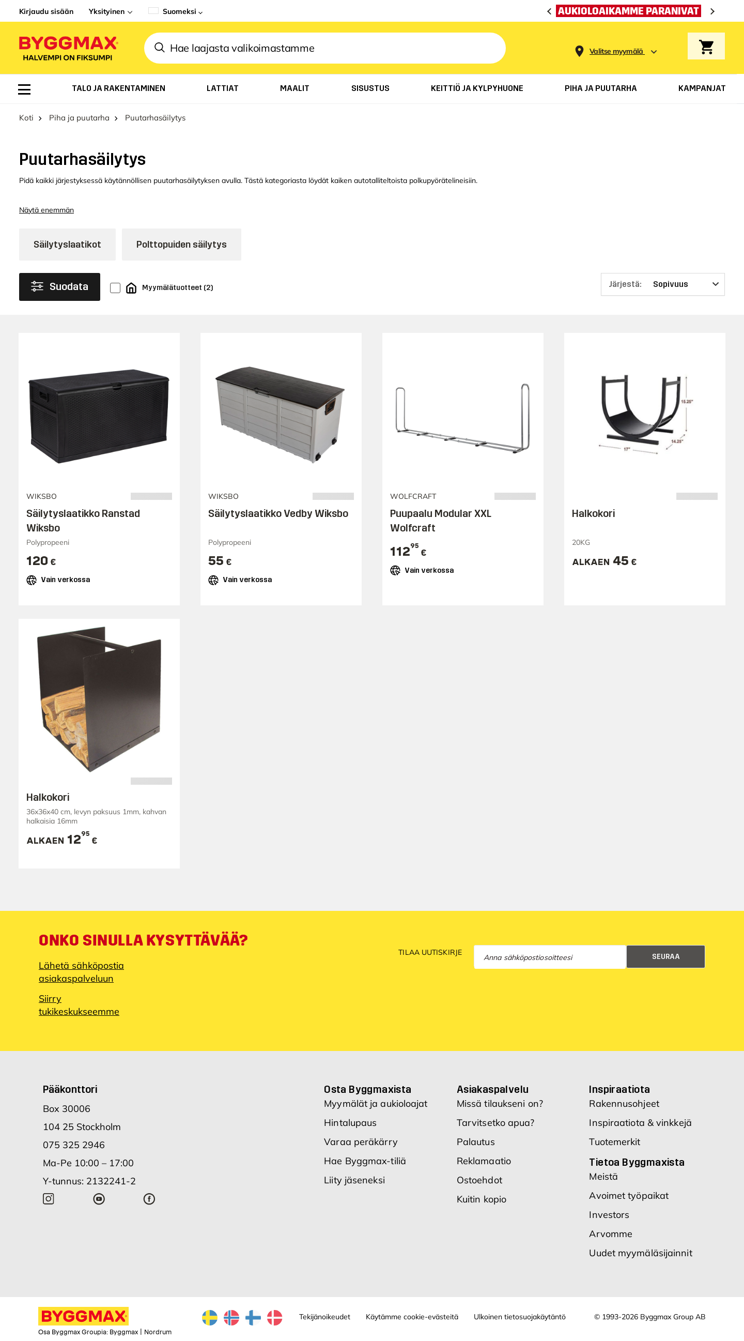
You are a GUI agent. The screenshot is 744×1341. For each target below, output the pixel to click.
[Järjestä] (663, 284)
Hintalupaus (350, 1123)
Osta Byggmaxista (367, 1089)
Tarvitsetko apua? (496, 1123)
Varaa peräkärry (361, 1142)
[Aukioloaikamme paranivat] (631, 11)
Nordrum (158, 1332)
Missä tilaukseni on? (500, 1103)
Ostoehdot (479, 1180)
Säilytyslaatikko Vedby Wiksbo (278, 513)
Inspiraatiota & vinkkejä (640, 1123)
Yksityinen (107, 11)
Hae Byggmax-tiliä (365, 1161)
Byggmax (124, 1332)
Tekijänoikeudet (324, 1316)
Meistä (603, 1176)
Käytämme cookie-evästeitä (412, 1316)
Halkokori (593, 513)
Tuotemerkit (614, 1142)
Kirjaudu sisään (46, 11)
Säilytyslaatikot (67, 244)
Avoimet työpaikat (629, 1195)
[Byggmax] (67, 48)
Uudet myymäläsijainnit (640, 1253)
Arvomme (610, 1234)
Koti (26, 118)
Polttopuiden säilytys (181, 244)
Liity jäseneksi (354, 1180)
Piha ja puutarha (79, 118)
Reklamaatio (484, 1161)
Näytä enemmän (46, 210)
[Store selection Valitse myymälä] (616, 51)
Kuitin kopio (481, 1199)
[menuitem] (24, 89)
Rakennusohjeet (624, 1103)
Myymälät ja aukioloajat (375, 1103)
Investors (609, 1215)
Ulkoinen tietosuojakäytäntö (520, 1316)
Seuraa (666, 956)
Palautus (476, 1142)
